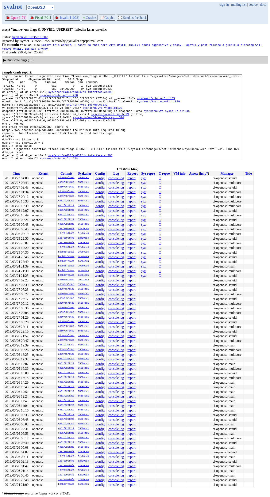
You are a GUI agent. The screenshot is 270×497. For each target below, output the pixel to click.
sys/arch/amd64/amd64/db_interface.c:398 (80, 96)
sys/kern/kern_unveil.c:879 (158, 107)
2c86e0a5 (83, 252)
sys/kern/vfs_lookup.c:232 (86, 111)
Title (248, 173)
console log (116, 178)
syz (143, 178)
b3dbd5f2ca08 (66, 252)
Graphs (107, 17)
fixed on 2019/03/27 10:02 (30, 37)
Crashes (89, 17)
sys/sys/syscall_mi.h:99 (110, 122)
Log (116, 173)
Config (100, 173)
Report (132, 173)
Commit (66, 173)
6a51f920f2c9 (66, 201)
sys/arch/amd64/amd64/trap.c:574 (98, 126)
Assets (193, 173)
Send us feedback (132, 17)
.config (100, 178)
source (253, 4)
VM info (179, 173)
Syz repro (148, 173)
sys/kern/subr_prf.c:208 (59, 99)
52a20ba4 (83, 228)
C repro (164, 173)
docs (263, 4)
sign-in (224, 4)
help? (204, 173)
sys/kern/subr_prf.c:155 (156, 103)
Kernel (43, 173)
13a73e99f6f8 (66, 228)
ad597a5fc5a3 (66, 177)
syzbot (13, 6)
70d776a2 (83, 279)
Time (16, 173)
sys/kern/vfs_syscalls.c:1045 (167, 118)
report (131, 178)
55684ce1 (83, 177)
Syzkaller (85, 173)
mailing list (238, 4)
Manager (227, 173)
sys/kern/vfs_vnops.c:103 (102, 115)
